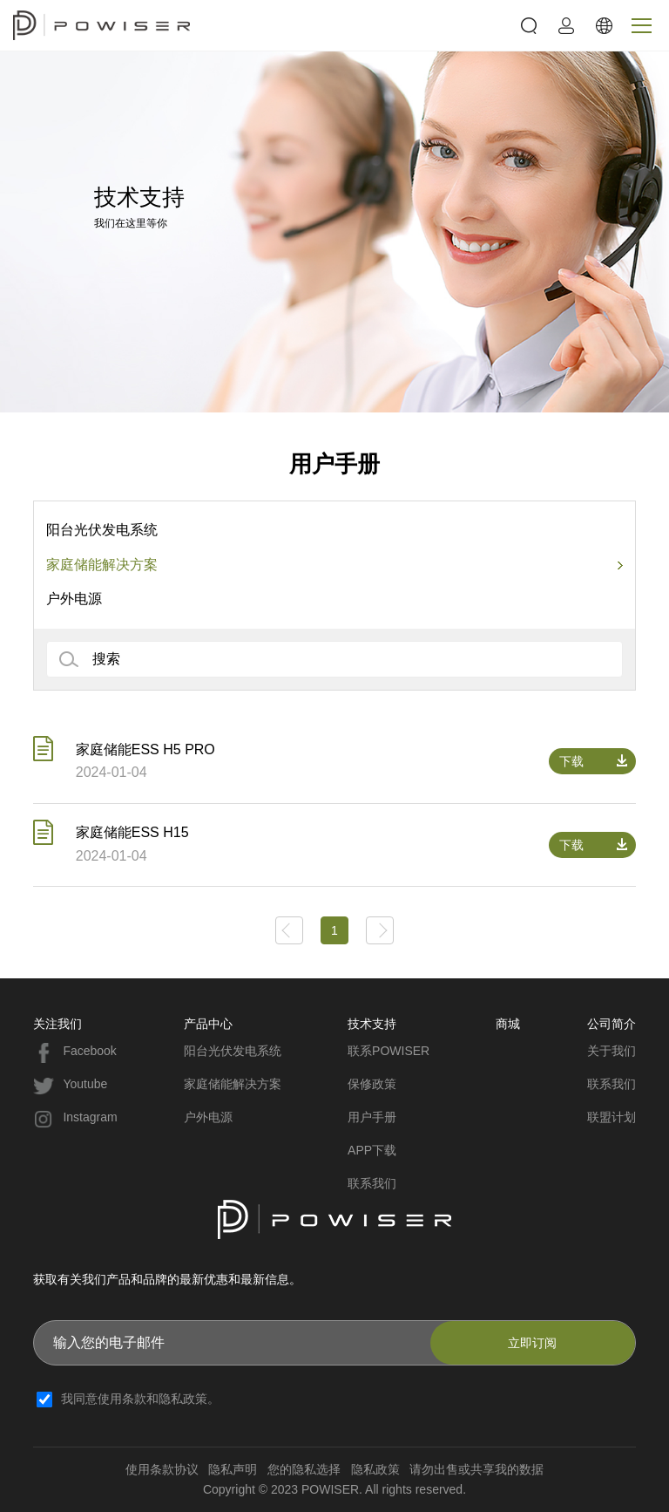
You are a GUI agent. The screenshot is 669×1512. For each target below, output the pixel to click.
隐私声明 (232, 1469)
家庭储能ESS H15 (132, 832)
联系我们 (372, 1183)
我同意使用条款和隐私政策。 (140, 1399)
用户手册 (372, 1117)
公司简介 (611, 1024)
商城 (508, 1024)
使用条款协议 (162, 1469)
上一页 (289, 930)
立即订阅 (532, 1343)
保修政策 (372, 1084)
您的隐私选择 (304, 1469)
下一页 (380, 930)
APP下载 (372, 1150)
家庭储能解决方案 (102, 564)
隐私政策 (375, 1469)
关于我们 (611, 1051)
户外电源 (74, 598)
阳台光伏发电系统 (102, 529)
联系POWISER (388, 1051)
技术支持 (372, 1024)
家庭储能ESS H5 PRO (145, 749)
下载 (571, 761)
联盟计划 (611, 1117)
